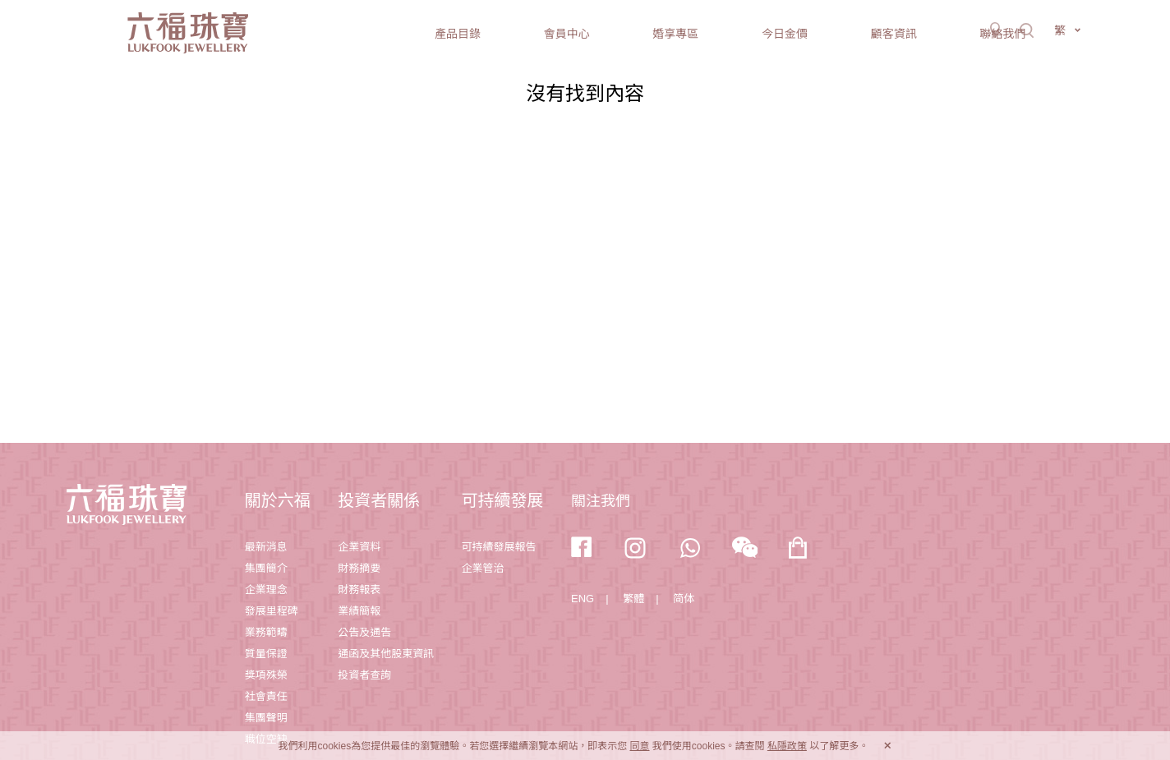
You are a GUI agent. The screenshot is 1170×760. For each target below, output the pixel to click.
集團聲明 (266, 718)
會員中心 (567, 33)
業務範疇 (266, 632)
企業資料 (359, 547)
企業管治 (483, 568)
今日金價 (785, 33)
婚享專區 (675, 33)
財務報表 (359, 589)
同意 (639, 746)
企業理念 (266, 589)
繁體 (633, 598)
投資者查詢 (364, 675)
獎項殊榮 (266, 675)
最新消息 (266, 547)
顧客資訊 (894, 33)
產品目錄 (458, 33)
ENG (582, 598)
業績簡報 (359, 611)
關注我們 (600, 501)
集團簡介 (266, 568)
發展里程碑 (271, 611)
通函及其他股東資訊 (386, 653)
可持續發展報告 (499, 547)
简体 (683, 598)
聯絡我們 (1002, 33)
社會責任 (266, 696)
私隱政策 (787, 746)
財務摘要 (359, 568)
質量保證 (266, 653)
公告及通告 (364, 632)
